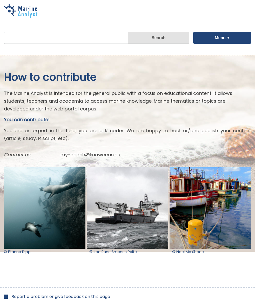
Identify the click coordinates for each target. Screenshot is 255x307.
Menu (220, 38)
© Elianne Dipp (17, 251)
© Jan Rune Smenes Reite (113, 251)
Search (158, 38)
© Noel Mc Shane (188, 251)
